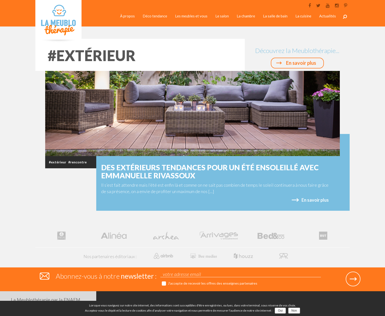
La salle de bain (275, 16)
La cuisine (303, 16)
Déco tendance (155, 16)
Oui (280, 310)
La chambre (246, 16)
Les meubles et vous (191, 16)
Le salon (222, 16)
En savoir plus (301, 63)
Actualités (327, 16)
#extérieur (57, 162)
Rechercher (345, 17)
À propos (127, 16)
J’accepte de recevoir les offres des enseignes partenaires (212, 283)
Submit (353, 279)
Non (294, 310)
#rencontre (77, 162)
